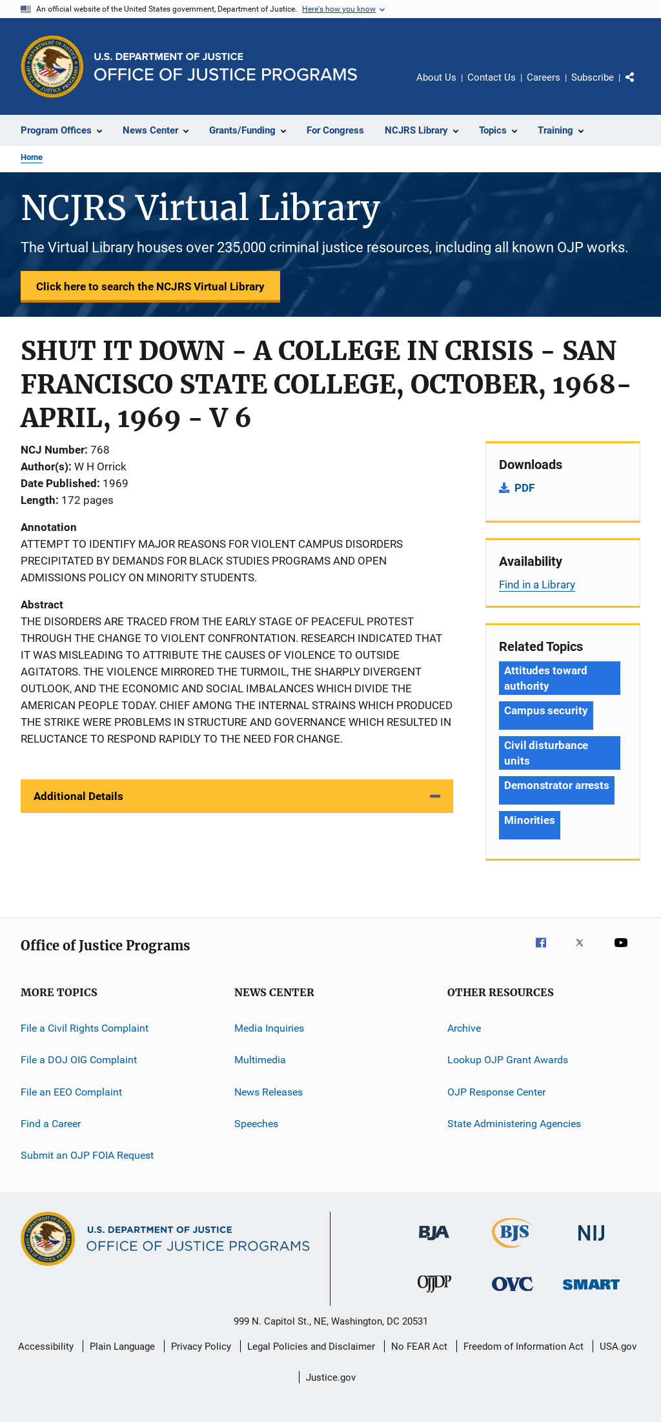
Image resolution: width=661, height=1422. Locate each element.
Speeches (256, 1123)
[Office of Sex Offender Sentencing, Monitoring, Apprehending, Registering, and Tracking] (591, 1292)
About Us (436, 77)
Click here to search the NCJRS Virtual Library (150, 286)
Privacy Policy (201, 1346)
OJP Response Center (496, 1092)
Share (640, 86)
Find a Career (51, 1123)
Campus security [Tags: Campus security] (546, 710)
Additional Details (78, 796)
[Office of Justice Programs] (52, 66)
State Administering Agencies (514, 1123)
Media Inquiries (269, 1028)
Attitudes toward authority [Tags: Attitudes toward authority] (545, 678)
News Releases (268, 1092)
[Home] (225, 67)
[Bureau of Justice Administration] (434, 1242)
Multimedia (260, 1060)
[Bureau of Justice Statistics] (513, 1250)
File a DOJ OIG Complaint (79, 1060)
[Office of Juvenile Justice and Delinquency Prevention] (434, 1295)
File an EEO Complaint (71, 1092)
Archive (464, 1028)
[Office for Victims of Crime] (512, 1293)
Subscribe (592, 77)
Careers (543, 77)
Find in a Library (537, 584)
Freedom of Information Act (523, 1346)
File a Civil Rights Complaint (84, 1028)
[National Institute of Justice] (591, 1243)
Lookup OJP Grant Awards (507, 1060)
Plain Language (122, 1346)
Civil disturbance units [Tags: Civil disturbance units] (546, 753)
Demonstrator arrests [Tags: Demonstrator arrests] (556, 785)
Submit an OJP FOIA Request (87, 1155)
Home (32, 157)
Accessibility (46, 1346)
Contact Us (491, 77)
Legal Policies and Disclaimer (311, 1346)
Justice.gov (331, 1377)
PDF (524, 487)
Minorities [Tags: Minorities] (529, 820)
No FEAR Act (419, 1346)
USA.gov (618, 1346)
